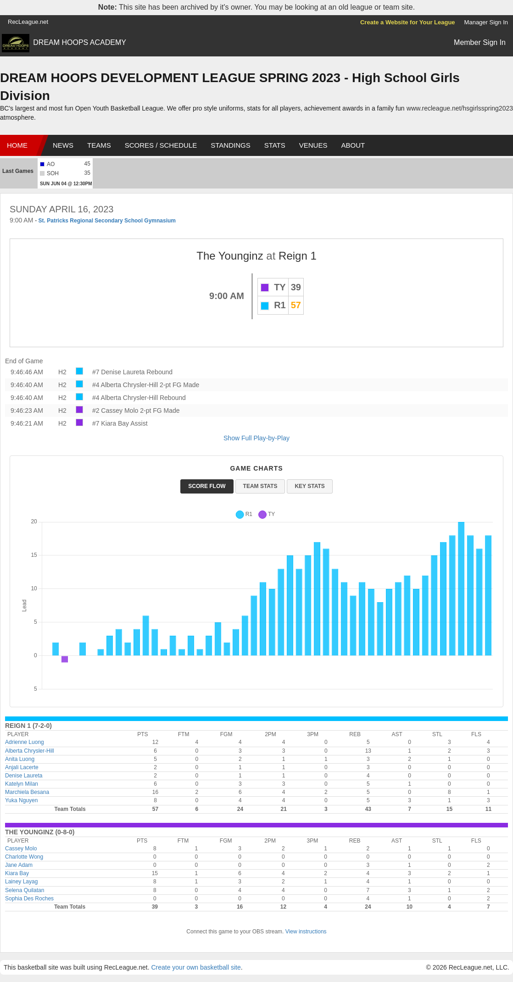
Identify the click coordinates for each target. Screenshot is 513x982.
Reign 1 (298, 256)
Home (17, 145)
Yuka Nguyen (21, 800)
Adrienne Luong (24, 742)
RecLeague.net (28, 21)
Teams (99, 145)
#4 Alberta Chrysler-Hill (125, 384)
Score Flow (206, 486)
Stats (274, 145)
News (63, 145)
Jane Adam (19, 865)
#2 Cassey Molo (115, 410)
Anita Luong (19, 759)
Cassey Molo (21, 848)
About (353, 145)
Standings (230, 145)
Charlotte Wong (24, 857)
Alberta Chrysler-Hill (29, 751)
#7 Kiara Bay (110, 423)
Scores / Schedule (161, 145)
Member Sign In (480, 42)
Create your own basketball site (195, 967)
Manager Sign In (486, 22)
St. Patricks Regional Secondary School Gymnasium (107, 220)
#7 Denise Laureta (118, 372)
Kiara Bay (17, 873)
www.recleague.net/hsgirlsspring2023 (460, 108)
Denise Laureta (23, 775)
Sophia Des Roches (29, 898)
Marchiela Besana (27, 792)
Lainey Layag (21, 881)
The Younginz (229, 256)
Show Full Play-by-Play (256, 438)
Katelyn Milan (21, 784)
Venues (313, 145)
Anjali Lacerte (22, 767)
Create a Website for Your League (407, 22)
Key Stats (309, 486)
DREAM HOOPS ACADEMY (79, 42)
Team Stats (260, 486)
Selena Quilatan (24, 890)
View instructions (306, 931)
